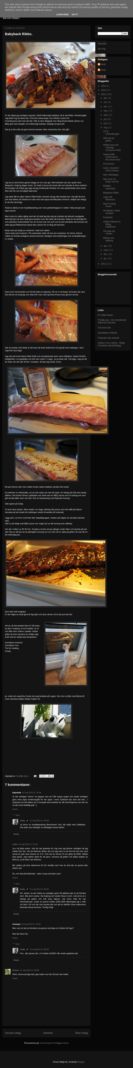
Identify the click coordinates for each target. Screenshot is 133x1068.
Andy (22, 820)
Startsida (48, 1033)
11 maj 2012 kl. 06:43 (39, 949)
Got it (75, 14)
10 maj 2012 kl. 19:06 (31, 792)
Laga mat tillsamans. (109, 198)
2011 (104, 264)
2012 (104, 94)
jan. (106, 258)
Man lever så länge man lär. (111, 180)
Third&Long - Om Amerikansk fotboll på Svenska (112, 321)
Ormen (15, 970)
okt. (106, 106)
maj (106, 127)
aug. (106, 115)
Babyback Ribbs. (111, 192)
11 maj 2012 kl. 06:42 (39, 889)
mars (106, 250)
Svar (17, 815)
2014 (104, 86)
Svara (15, 809)
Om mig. (102, 49)
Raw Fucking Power (109, 205)
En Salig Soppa (105, 315)
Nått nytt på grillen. (108, 139)
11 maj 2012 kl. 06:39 (39, 820)
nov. (106, 102)
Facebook (108, 217)
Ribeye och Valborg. (108, 239)
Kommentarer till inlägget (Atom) (54, 1043)
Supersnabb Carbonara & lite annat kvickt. (112, 157)
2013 (104, 90)
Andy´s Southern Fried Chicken (111, 169)
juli (105, 119)
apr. (106, 246)
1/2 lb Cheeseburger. (111, 132)
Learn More (62, 14)
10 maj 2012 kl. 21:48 (27, 844)
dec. (106, 98)
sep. (106, 110)
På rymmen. (109, 164)
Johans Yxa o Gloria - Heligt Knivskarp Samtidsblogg (111, 344)
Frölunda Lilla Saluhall (108, 338)
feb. (106, 254)
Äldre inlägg (81, 1033)
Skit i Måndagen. (111, 175)
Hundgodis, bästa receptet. (111, 211)
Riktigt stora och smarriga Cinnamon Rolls (112, 147)
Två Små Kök (104, 327)
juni (106, 123)
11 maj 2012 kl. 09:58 (29, 970)
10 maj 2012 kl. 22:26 (31, 924)
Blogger (81, 1062)
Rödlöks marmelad (109, 187)
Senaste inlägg (13, 1033)
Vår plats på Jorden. (109, 232)
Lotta (14, 844)
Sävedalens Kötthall (107, 333)
